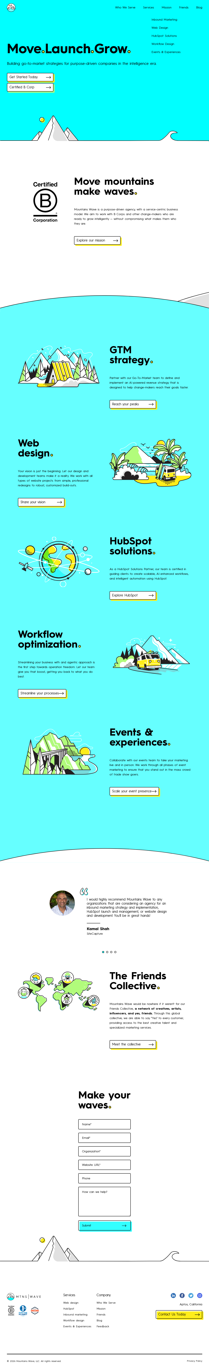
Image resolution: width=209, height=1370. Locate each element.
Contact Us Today (179, 1314)
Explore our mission (97, 240)
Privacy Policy (194, 1361)
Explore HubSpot (133, 595)
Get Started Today (30, 77)
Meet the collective (133, 1044)
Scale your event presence (134, 791)
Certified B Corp (30, 87)
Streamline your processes (42, 693)
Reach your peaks (133, 404)
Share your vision (41, 502)
